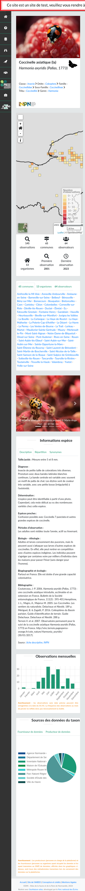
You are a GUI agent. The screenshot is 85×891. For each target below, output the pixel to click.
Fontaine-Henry (47, 311)
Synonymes (56, 452)
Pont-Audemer (44, 336)
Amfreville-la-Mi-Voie (28, 293)
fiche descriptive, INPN (37, 642)
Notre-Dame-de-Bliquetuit (61, 333)
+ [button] (21, 124)
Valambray (57, 361)
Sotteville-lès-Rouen (29, 358)
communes (26, 286)
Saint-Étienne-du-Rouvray (30, 347)
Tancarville (47, 358)
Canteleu (29, 304)
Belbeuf (56, 297)
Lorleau (69, 326)
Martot (20, 329)
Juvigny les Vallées (68, 315)
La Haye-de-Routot (57, 318)
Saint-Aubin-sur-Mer (55, 340)
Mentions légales (69, 882)
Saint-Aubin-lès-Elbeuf (30, 340)
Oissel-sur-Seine (25, 336)
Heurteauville (26, 315)
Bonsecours (40, 301)
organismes (44, 286)
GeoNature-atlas (36, 889)
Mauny (61, 329)
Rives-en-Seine (62, 336)
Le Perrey (23, 326)
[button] (20, 128)
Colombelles (50, 304)
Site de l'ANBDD (34, 882)
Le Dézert (62, 322)
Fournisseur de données (30, 731)
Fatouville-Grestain (27, 311)
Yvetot (68, 361)
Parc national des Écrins (68, 889)
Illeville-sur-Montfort (46, 315)
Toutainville (23, 361)
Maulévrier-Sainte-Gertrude (41, 329)
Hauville (74, 311)
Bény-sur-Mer (24, 301)
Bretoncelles (68, 301)
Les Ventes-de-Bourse (42, 326)
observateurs (63, 286)
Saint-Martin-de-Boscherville (32, 351)
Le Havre (74, 322)
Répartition (41, 452)
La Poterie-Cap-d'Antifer (42, 322)
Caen (20, 304)
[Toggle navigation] (8, 13)
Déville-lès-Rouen (33, 308)
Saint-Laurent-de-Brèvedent (61, 347)
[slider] (62, 225)
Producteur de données (58, 731)
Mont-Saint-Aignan (35, 333)
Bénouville (67, 297)
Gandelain (63, 311)
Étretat (58, 308)
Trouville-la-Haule (40, 361)
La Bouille (24, 318)
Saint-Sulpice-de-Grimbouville (63, 354)
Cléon (39, 304)
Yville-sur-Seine (25, 365)
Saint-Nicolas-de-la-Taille (63, 351)
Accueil (23, 882)
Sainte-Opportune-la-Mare (49, 344)
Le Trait (59, 326)
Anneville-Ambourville (53, 293)
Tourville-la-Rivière (65, 358)
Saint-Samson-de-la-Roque (31, 354)
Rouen (75, 336)
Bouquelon (54, 301)
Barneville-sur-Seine (39, 297)
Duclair (48, 308)
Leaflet (61, 232)
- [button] (21, 133)
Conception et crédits (51, 882)
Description (26, 452)
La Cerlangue (38, 318)
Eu (65, 308)
